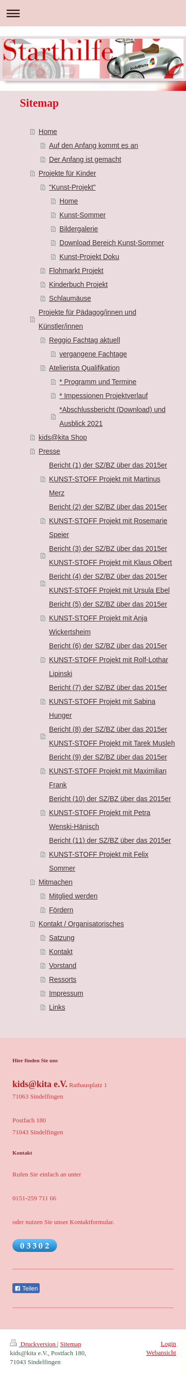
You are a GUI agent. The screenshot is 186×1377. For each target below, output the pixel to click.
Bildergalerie (79, 229)
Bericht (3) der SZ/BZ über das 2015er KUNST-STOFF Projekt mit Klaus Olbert (110, 555)
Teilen (26, 1288)
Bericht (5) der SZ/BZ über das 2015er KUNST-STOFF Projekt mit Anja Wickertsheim (108, 618)
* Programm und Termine (98, 382)
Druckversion (33, 1344)
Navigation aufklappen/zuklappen (93, 13)
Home (48, 132)
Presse (50, 451)
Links (57, 1007)
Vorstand (62, 965)
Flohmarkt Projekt (76, 271)
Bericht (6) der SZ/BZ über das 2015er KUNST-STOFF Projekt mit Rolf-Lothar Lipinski (108, 660)
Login (168, 1343)
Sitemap (70, 1344)
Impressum (66, 993)
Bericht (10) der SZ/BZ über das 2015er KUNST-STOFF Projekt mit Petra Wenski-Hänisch (110, 812)
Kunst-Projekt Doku (90, 257)
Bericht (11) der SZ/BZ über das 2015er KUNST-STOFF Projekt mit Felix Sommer (110, 854)
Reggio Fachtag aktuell (84, 340)
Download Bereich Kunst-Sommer (112, 243)
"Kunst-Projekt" (72, 187)
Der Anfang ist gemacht (85, 159)
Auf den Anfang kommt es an (93, 145)
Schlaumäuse (70, 298)
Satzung (61, 938)
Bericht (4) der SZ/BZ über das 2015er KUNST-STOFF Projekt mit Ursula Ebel (109, 583)
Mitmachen (55, 882)
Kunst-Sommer (83, 215)
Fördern (61, 910)
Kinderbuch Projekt (78, 284)
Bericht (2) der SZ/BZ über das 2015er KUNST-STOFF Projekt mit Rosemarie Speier (108, 521)
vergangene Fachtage (93, 354)
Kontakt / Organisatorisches (81, 924)
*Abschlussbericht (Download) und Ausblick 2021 (113, 416)
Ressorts (62, 979)
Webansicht (161, 1352)
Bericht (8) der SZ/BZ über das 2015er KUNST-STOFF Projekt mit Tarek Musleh (112, 736)
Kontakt (60, 952)
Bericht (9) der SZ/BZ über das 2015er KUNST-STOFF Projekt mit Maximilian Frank (108, 771)
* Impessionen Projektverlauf (104, 396)
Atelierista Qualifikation (84, 368)
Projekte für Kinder (67, 173)
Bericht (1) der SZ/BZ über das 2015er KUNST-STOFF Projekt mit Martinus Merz (108, 479)
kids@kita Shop (63, 437)
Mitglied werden (73, 896)
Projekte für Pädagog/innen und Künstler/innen (87, 319)
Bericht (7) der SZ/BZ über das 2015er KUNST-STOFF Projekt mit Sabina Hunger (108, 701)
